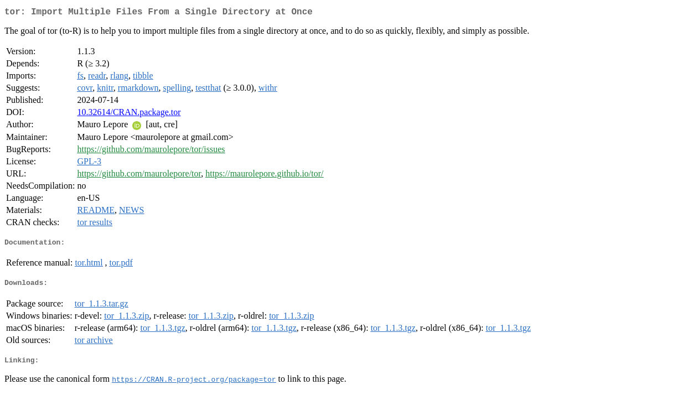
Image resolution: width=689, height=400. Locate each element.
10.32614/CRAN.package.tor (128, 114)
